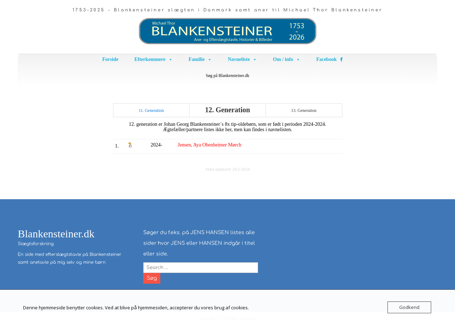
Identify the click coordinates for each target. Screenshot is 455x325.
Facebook (326, 59)
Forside (110, 59)
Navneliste (242, 59)
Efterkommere (153, 59)
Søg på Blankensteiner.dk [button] (227, 75)
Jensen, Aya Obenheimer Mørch (209, 145)
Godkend (409, 307)
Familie (200, 59)
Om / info (286, 59)
